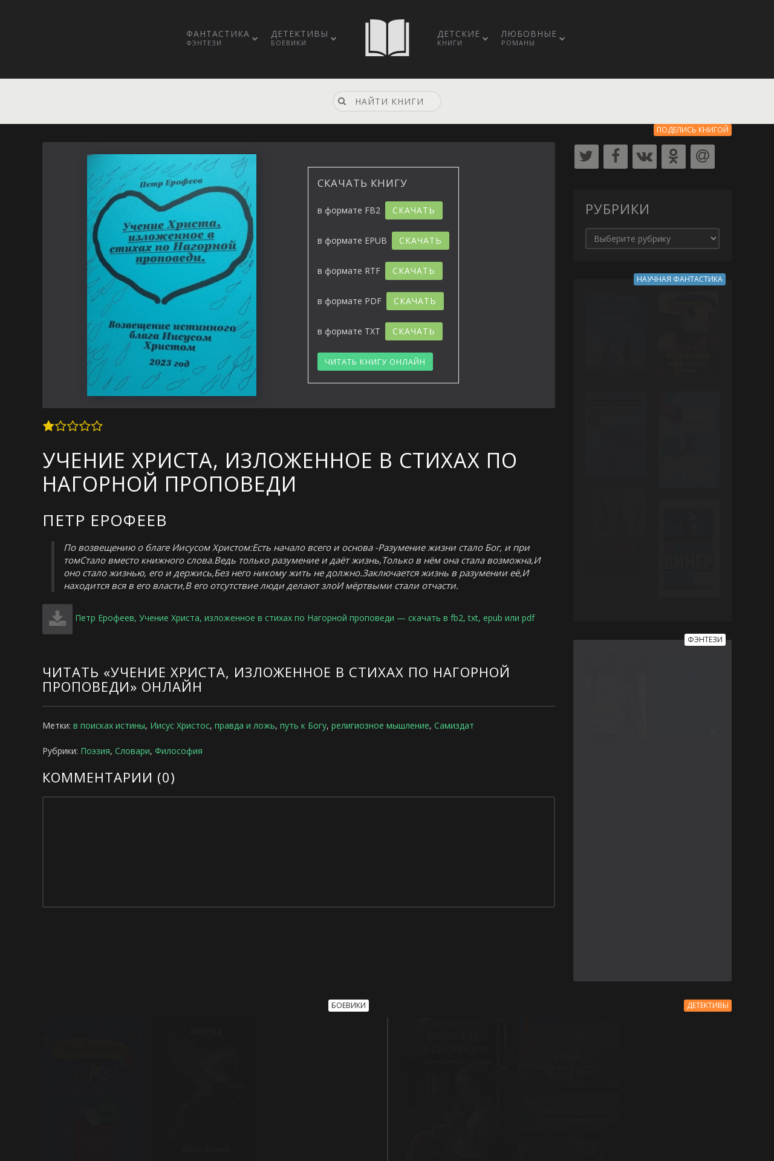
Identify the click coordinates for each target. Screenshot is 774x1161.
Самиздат (454, 725)
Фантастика (218, 37)
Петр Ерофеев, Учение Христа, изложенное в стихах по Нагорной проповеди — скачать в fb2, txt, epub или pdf (305, 617)
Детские (458, 37)
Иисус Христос (180, 725)
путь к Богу (303, 725)
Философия (179, 750)
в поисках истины (109, 725)
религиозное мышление (380, 725)
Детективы (299, 37)
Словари (132, 750)
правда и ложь (245, 725)
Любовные (529, 37)
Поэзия (95, 750)
